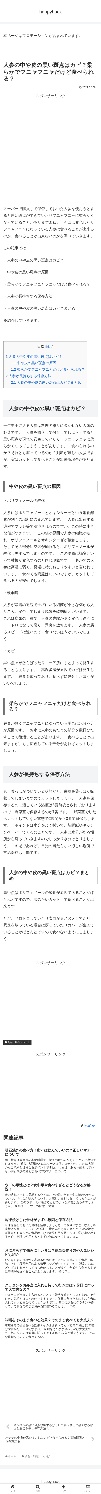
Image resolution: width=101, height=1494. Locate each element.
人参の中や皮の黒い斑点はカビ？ (34, 357)
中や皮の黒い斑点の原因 (33, 363)
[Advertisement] (50, 149)
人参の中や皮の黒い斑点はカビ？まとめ (46, 382)
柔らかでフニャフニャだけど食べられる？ (48, 369)
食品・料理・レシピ (17, 1042)
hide (49, 346)
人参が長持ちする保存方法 (28, 376)
